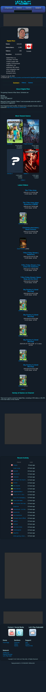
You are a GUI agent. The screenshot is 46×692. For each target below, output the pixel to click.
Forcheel (15, 524)
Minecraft (21, 223)
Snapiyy (15, 465)
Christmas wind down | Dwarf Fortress (31, 228)
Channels (17, 642)
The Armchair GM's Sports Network (22, 503)
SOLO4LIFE (16, 474)
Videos (24, 82)
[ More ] (23, 180)
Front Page (6, 642)
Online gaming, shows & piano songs (22, 536)
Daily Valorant (16, 488)
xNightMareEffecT (18, 491)
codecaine (16, 477)
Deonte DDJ (16, 512)
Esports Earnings (7, 654)
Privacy (27, 644)
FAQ (26, 642)
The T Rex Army (30, 190)
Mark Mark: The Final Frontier (21, 479)
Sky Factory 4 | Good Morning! (30, 290)
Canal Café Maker (18, 500)
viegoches (16, 533)
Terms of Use (29, 645)
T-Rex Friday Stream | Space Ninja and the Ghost (31, 278)
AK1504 (15, 482)
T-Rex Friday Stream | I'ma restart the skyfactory (30, 266)
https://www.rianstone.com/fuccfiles (16, 107)
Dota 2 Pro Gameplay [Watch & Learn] (23, 497)
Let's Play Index (7, 656)
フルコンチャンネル (18, 494)
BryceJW (15, 471)
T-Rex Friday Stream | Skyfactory (31, 253)
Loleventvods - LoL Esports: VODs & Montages (25, 509)
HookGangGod (17, 530)
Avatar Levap (16, 468)
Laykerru (15, 521)
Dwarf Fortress (21, 248)
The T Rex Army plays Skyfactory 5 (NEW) (31, 203)
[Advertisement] (23, 20)
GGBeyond (6, 652)
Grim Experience (17, 515)
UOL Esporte (16, 485)
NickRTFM (16, 506)
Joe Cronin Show (17, 527)
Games (30, 82)
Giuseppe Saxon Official (19, 518)
